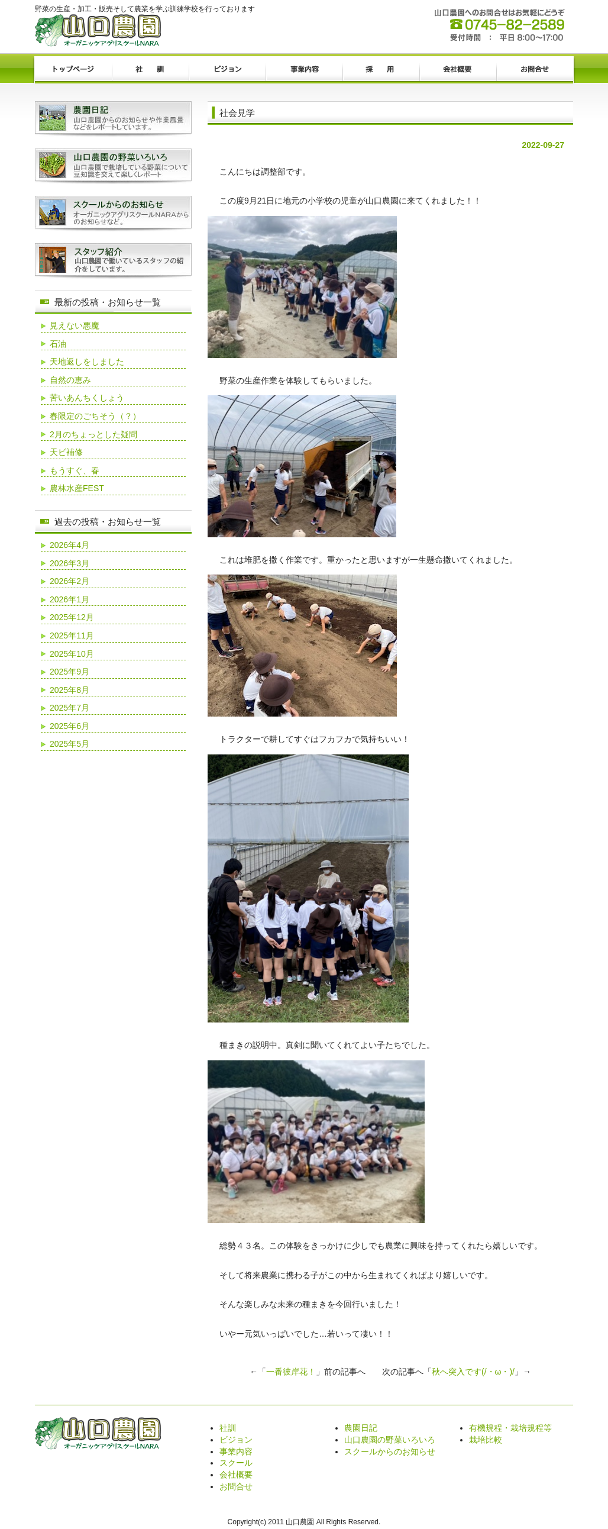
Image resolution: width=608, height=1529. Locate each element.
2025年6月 (69, 726)
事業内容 (304, 69)
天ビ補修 (66, 452)
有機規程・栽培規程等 (510, 1428)
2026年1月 (69, 599)
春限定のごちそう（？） (95, 416)
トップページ (73, 69)
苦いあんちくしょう (87, 397)
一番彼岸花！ (291, 1371)
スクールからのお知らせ (389, 1451)
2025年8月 (69, 690)
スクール (236, 1462)
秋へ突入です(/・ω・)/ (473, 1371)
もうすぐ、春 (74, 470)
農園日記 (360, 1428)
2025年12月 (72, 617)
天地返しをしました (87, 361)
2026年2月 (69, 581)
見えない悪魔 (74, 325)
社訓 (150, 69)
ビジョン (227, 69)
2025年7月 (69, 707)
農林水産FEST (77, 488)
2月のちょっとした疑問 (93, 434)
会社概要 (457, 69)
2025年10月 (72, 654)
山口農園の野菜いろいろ (389, 1439)
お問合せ (534, 69)
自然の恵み (70, 380)
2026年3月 (69, 563)
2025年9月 (69, 671)
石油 (58, 344)
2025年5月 (69, 744)
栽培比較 (485, 1439)
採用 (380, 69)
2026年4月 (69, 545)
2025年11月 (72, 635)
